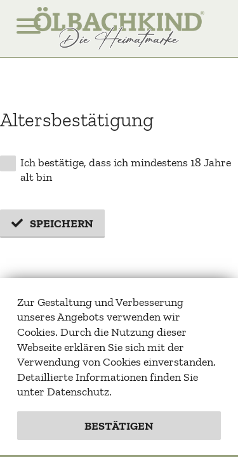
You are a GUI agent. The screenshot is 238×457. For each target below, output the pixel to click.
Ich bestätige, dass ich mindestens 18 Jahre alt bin (115, 170)
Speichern (61, 223)
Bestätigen (119, 426)
